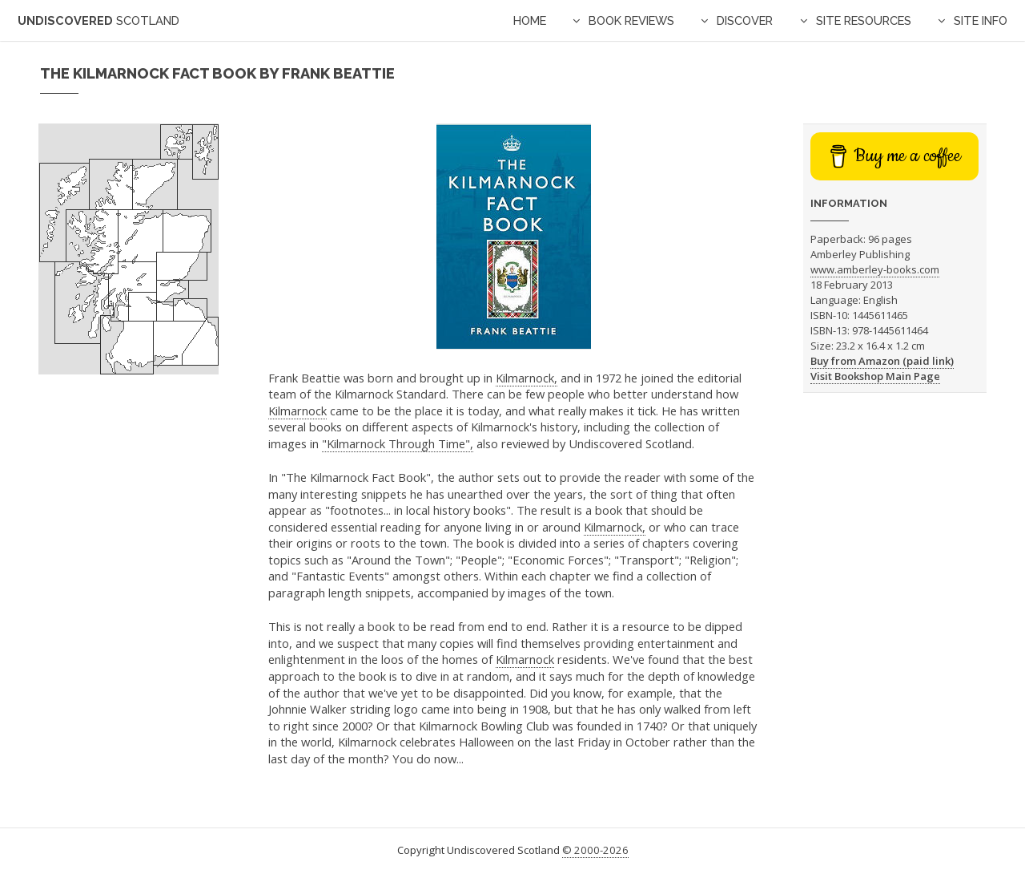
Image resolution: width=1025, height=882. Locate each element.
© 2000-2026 (595, 850)
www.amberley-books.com (874, 269)
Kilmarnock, (526, 378)
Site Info (980, 20)
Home (529, 20)
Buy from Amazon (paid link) (882, 361)
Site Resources (863, 20)
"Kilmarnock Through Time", (397, 443)
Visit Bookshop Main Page (875, 376)
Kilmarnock (297, 411)
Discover (745, 20)
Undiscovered (98, 20)
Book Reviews (631, 20)
